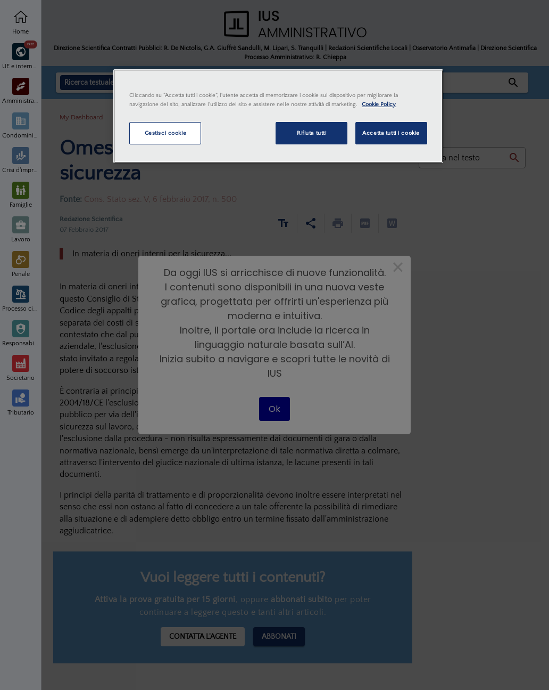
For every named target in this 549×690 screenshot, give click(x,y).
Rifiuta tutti (311, 132)
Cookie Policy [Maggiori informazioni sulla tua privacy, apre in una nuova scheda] (379, 104)
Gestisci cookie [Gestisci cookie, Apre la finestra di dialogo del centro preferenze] (166, 132)
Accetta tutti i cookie (391, 132)
